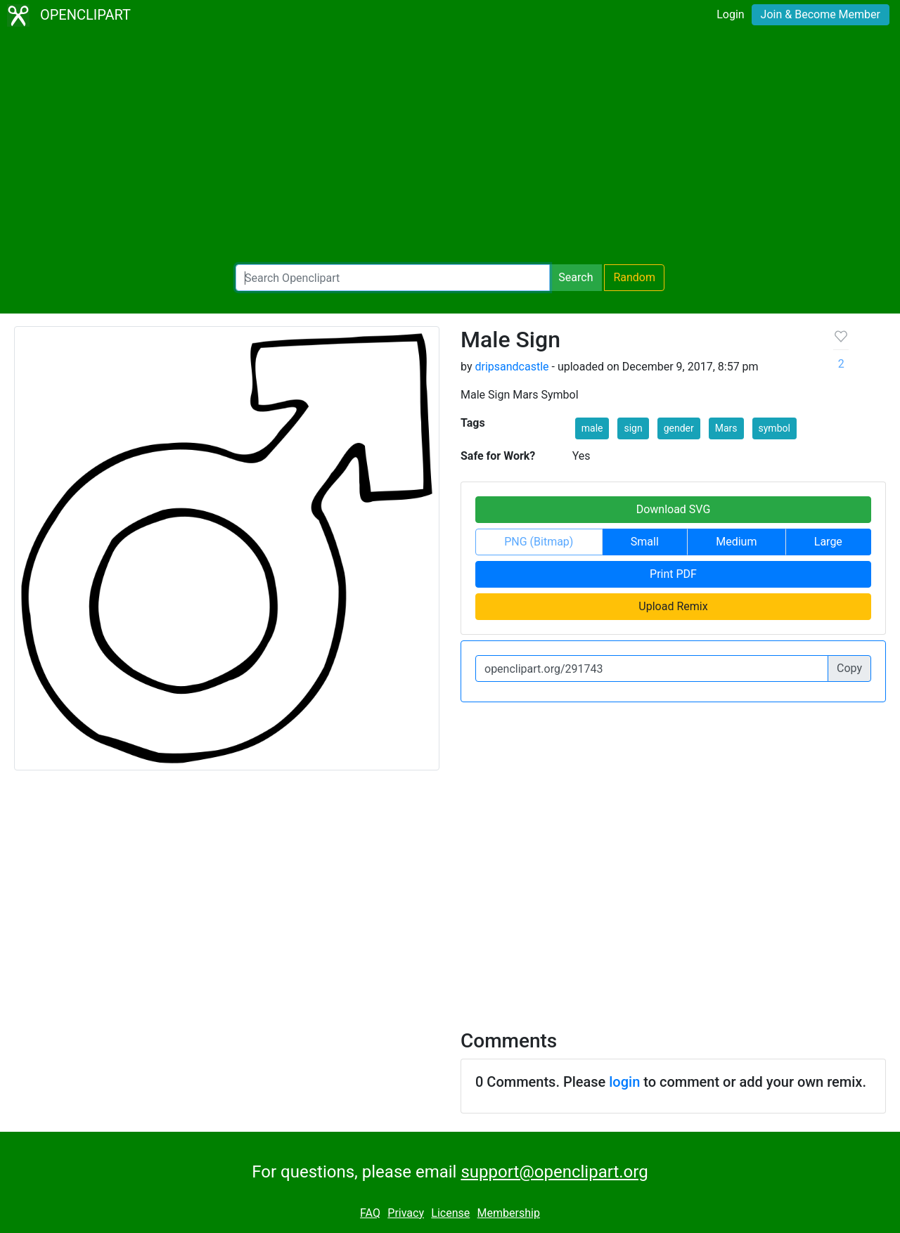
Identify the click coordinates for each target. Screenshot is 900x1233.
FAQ (370, 1213)
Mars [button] (726, 428)
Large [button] (828, 541)
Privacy (405, 1213)
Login (730, 14)
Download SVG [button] (673, 509)
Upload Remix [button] (672, 606)
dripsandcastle (511, 366)
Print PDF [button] (673, 574)
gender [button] (679, 428)
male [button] (592, 428)
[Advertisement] (450, 147)
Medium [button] (736, 541)
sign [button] (633, 428)
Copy (849, 668)
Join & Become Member (820, 14)
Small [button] (645, 541)
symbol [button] (774, 428)
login (624, 1081)
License (450, 1213)
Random (634, 277)
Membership (508, 1213)
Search (575, 277)
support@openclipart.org (554, 1172)
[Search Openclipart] (393, 277)
